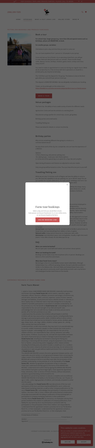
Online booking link (47, 220)
